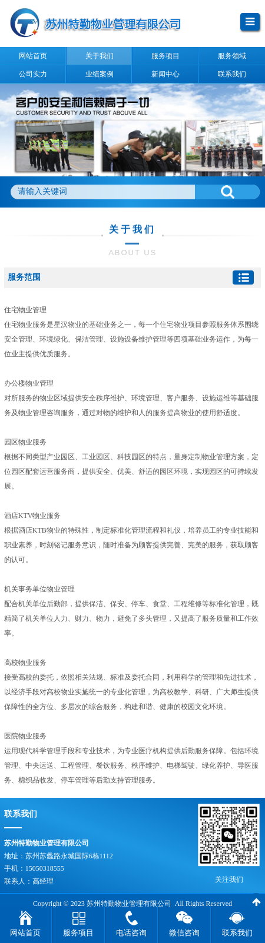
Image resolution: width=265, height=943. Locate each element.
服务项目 (78, 932)
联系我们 (237, 932)
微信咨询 (184, 932)
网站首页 (25, 932)
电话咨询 (131, 932)
